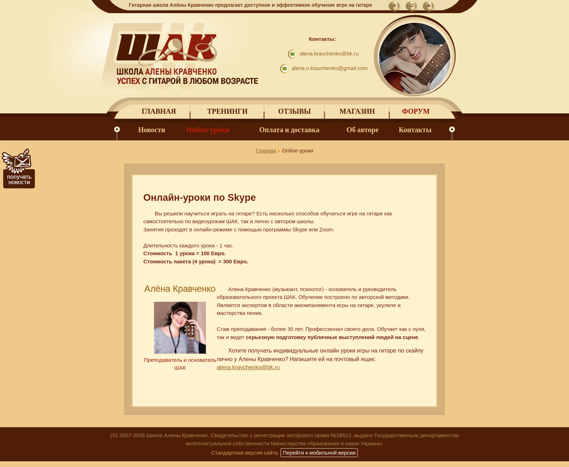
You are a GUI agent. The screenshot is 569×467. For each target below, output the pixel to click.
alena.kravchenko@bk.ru (328, 53)
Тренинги (227, 111)
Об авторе (363, 130)
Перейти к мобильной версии (319, 453)
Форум (416, 111)
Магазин (357, 111)
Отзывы (294, 111)
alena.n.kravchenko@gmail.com (330, 68)
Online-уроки (208, 130)
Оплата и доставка (289, 130)
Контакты (415, 130)
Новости (151, 130)
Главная (159, 111)
